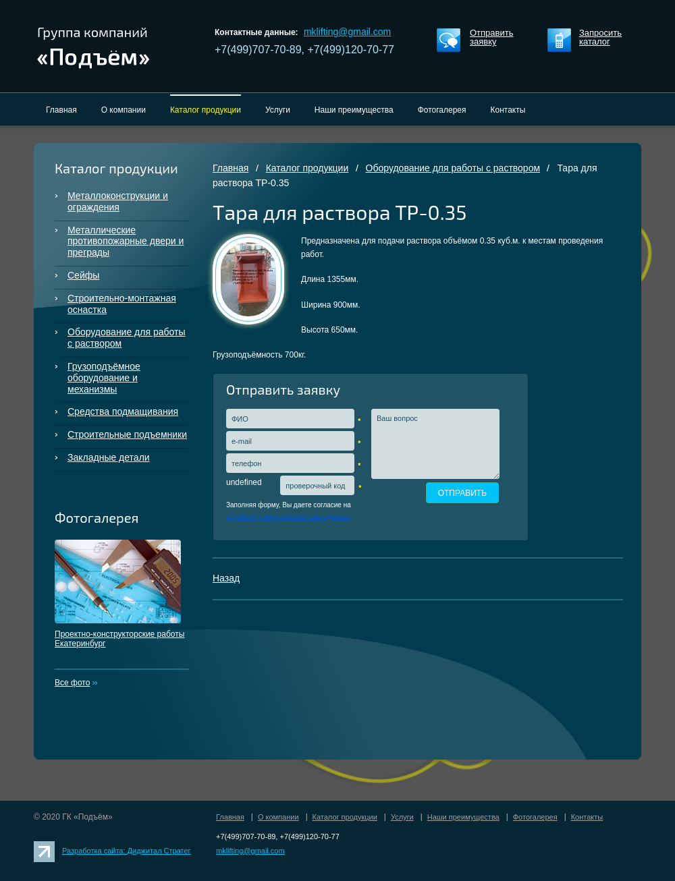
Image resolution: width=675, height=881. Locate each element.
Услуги (402, 817)
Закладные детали (109, 457)
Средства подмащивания (123, 411)
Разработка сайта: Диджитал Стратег (126, 851)
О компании (278, 817)
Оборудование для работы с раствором (126, 337)
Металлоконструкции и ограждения (118, 201)
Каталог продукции (307, 168)
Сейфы (83, 275)
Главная (230, 168)
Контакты (587, 817)
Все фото (72, 682)
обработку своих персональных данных (288, 516)
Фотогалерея (535, 817)
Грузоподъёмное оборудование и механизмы (104, 378)
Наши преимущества (463, 817)
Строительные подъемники (127, 434)
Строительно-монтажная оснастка (122, 304)
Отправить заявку (491, 37)
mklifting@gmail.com (347, 31)
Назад (226, 578)
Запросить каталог (600, 37)
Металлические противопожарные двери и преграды (126, 241)
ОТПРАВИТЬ (462, 493)
